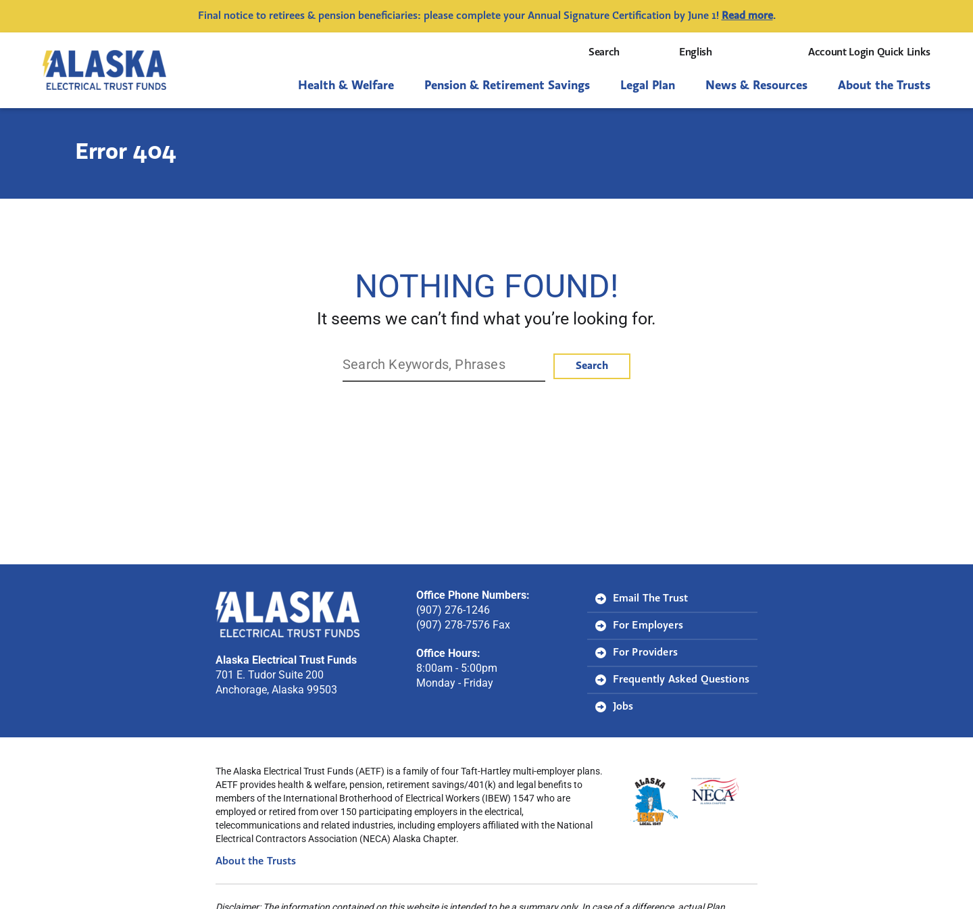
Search (616, 53)
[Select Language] (726, 53)
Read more (747, 16)
